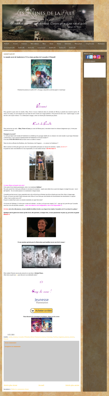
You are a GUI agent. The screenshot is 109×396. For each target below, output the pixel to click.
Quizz (51, 43)
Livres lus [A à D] (9, 47)
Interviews (68, 43)
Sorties (59, 43)
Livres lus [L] (41, 47)
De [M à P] (52, 47)
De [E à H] (21, 47)
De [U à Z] (72, 47)
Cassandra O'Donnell (24, 337)
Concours (24, 43)
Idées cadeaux (35, 43)
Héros (44, 43)
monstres (72, 337)
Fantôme (55, 337)
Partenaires (101, 43)
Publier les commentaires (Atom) (20, 389)
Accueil (15, 43)
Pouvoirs (6, 339)
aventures (15, 337)
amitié (10, 337)
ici (17, 275)
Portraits (6, 43)
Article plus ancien (72, 385)
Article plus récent (10, 385)
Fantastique (50, 337)
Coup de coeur (90, 43)
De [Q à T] (62, 47)
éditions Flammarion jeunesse (38, 337)
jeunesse (67, 337)
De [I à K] (31, 47)
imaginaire (61, 337)
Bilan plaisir (78, 43)
